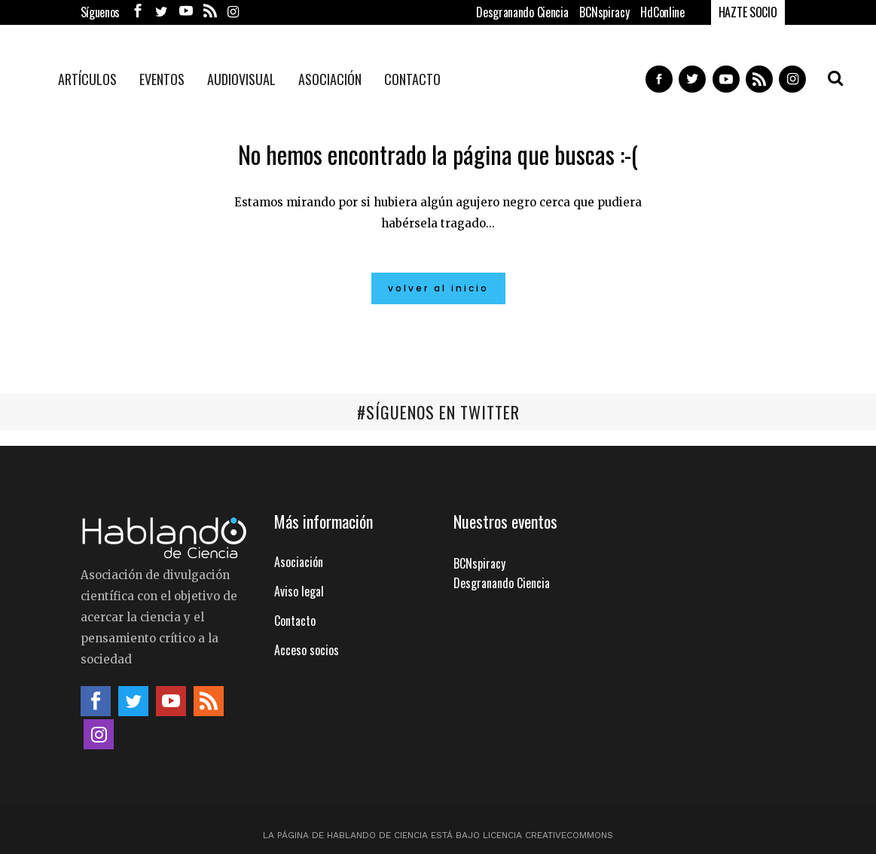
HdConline (662, 12)
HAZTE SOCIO (748, 12)
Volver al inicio (438, 288)
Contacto (295, 620)
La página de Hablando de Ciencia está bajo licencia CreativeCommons (438, 834)
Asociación (298, 561)
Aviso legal (299, 590)
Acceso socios (306, 649)
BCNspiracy (604, 12)
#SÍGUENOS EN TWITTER (438, 412)
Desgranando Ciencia (522, 12)
